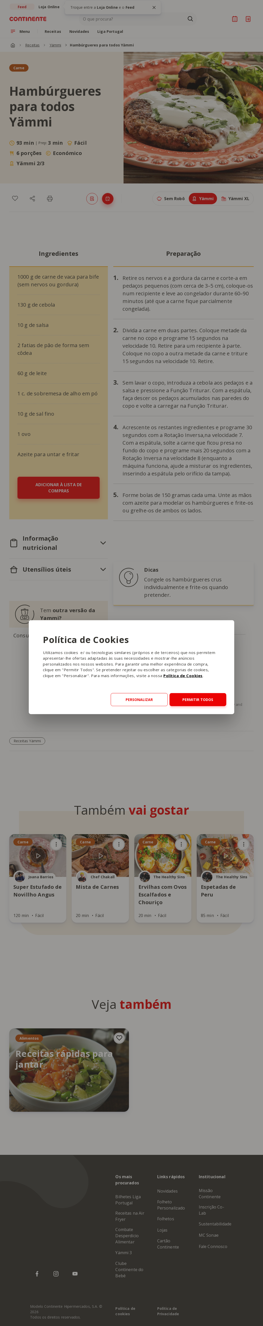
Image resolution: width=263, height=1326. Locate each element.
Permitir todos (197, 699)
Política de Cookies (183, 675)
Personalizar (139, 699)
